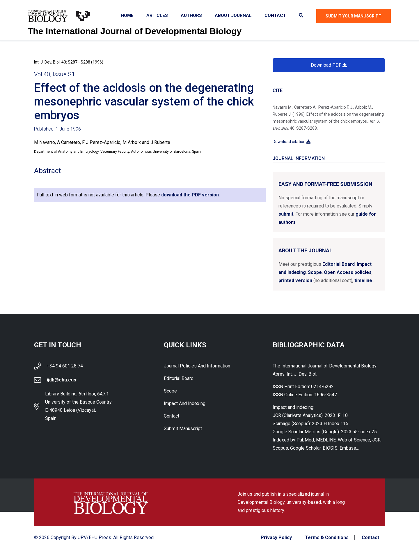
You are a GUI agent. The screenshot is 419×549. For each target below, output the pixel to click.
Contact (275, 15)
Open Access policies (348, 272)
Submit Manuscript (183, 428)
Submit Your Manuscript (353, 16)
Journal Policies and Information (197, 366)
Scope (315, 272)
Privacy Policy (276, 537)
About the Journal (305, 250)
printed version (295, 280)
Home (127, 15)
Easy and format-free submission (325, 184)
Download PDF (329, 65)
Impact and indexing (184, 403)
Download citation (291, 141)
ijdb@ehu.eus (61, 380)
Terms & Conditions (327, 537)
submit (285, 214)
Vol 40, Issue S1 (54, 74)
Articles (157, 15)
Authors (191, 15)
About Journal (233, 15)
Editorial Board (338, 264)
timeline (363, 280)
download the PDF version (190, 195)
